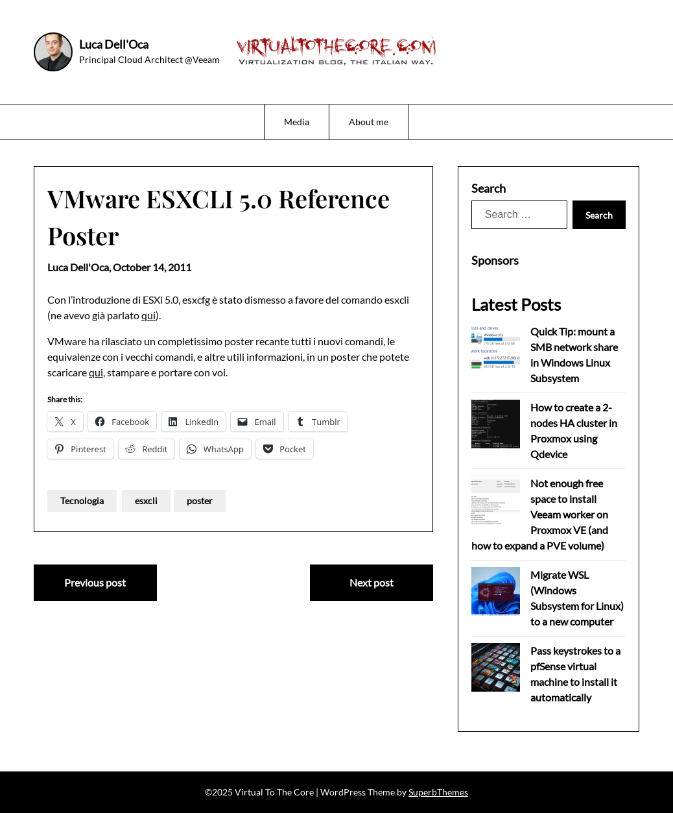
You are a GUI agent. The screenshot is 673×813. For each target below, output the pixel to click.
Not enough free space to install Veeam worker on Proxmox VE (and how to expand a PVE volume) (539, 514)
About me (368, 121)
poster (200, 500)
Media (296, 121)
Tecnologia (82, 500)
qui (148, 315)
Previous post (95, 582)
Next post (371, 582)
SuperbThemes (438, 791)
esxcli (146, 500)
